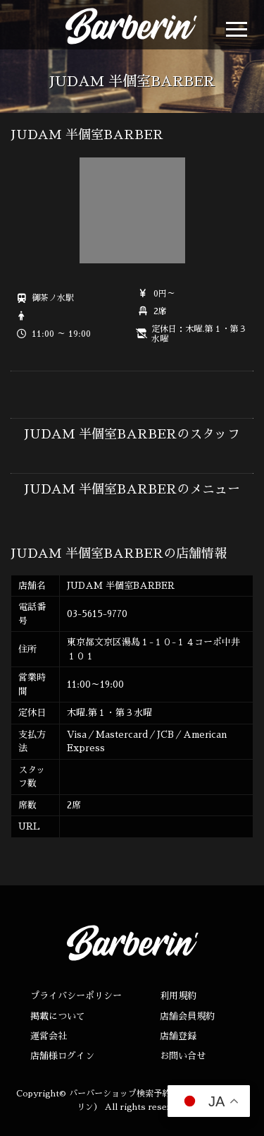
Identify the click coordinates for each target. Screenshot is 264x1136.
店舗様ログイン (62, 1055)
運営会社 (48, 1036)
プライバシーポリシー (76, 995)
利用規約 (178, 995)
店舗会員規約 (187, 1016)
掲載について (57, 1016)
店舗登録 (178, 1036)
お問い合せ (183, 1055)
